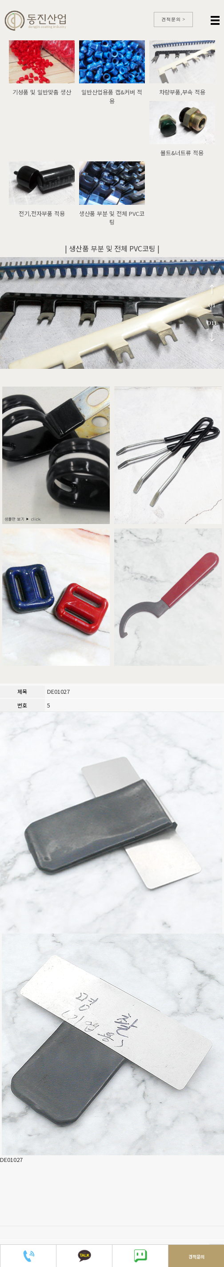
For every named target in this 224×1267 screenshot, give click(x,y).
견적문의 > (173, 19)
